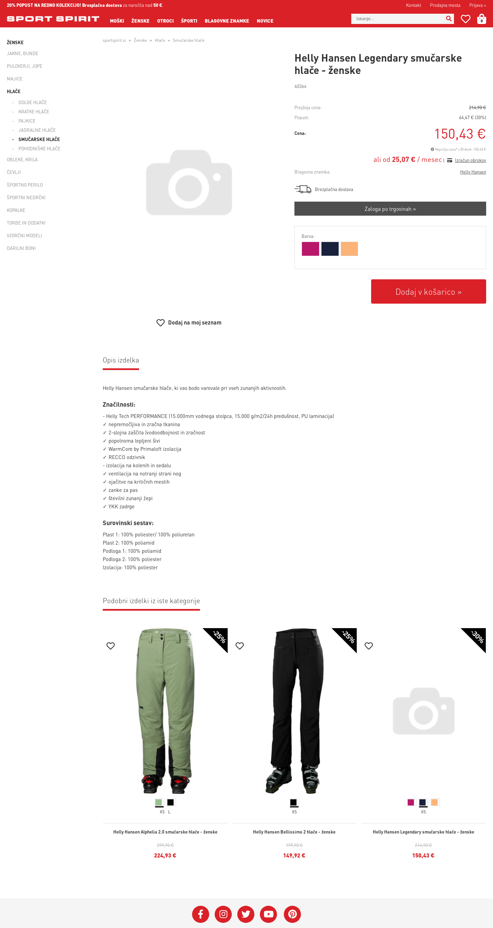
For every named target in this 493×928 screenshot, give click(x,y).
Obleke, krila (22, 159)
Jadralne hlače (37, 130)
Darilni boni (21, 248)
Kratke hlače (33, 111)
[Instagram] (223, 914)
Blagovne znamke (227, 20)
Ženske (140, 20)
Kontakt (413, 5)
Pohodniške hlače (39, 148)
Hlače (14, 91)
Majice (15, 78)
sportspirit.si (114, 40)
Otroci (165, 20)
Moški (117, 20)
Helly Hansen (473, 172)
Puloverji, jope (24, 66)
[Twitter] (245, 914)
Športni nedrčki (26, 197)
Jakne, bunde (22, 53)
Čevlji (14, 172)
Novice (265, 20)
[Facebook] (200, 914)
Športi (189, 20)
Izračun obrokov (470, 160)
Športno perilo (25, 185)
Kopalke (16, 210)
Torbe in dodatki (26, 223)
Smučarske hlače (39, 139)
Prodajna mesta (445, 5)
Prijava (477, 5)
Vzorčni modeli (24, 235)
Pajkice (27, 121)
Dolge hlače (32, 102)
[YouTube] (268, 914)
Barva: (308, 236)
